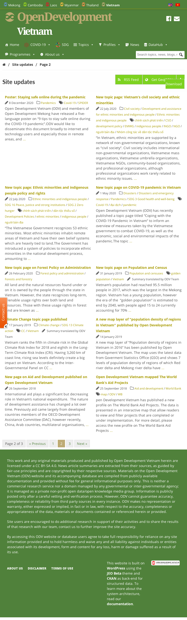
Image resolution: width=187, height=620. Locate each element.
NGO (176, 126)
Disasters (129, 193)
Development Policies (19, 216)
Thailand (92, 5)
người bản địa (105, 132)
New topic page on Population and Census (131, 267)
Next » (82, 443)
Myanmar (72, 5)
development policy (109, 126)
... (24, 139)
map (104, 394)
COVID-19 (40, 44)
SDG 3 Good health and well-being (151, 199)
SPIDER (83, 103)
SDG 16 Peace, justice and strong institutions (35, 205)
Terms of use (62, 568)
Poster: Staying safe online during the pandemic (45, 97)
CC (23, 331)
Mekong (14, 5)
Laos (53, 5)
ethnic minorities (48, 216)
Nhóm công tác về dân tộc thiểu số (140, 132)
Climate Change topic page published (36, 319)
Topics (86, 44)
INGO (167, 126)
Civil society (132, 109)
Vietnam (118, 279)
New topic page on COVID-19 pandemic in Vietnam (138, 187)
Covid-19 (70, 103)
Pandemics (48, 103)
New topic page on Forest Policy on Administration (48, 267)
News (134, 44)
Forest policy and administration (62, 273)
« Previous (37, 443)
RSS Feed (129, 79)
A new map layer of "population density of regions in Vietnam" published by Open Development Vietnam (138, 325)
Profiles (112, 44)
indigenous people (148, 126)
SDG (65, 44)
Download (174, 82)
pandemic (130, 205)
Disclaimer (37, 568)
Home (14, 44)
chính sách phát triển (149, 120)
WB (120, 394)
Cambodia (35, 5)
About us (55, 54)
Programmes (22, 54)
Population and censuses (146, 273)
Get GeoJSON (159, 79)
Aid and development (148, 388)
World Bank (173, 388)
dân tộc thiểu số (64, 211)
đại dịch (115, 205)
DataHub (158, 44)
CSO (168, 120)
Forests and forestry (18, 279)
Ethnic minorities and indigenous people (60, 199)
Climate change (49, 325)
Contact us (3, 312)
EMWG (129, 126)
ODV (112, 394)
